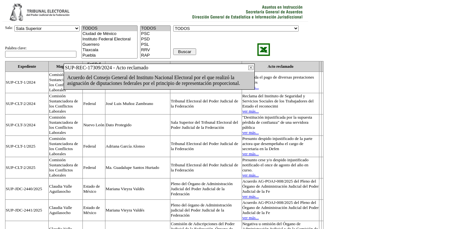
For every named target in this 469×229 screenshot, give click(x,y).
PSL (155, 44)
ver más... (250, 111)
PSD (155, 39)
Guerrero (109, 44)
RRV (155, 50)
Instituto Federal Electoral (109, 39)
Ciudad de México (109, 34)
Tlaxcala (109, 50)
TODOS (155, 28)
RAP (155, 55)
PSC (155, 34)
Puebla (109, 55)
